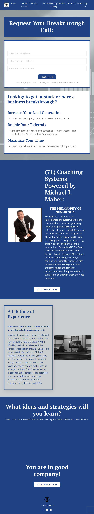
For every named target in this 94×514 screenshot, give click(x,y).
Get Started (47, 77)
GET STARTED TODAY (47, 289)
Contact (71, 3)
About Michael (24, 5)
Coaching (34, 3)
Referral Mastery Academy (50, 5)
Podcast (62, 3)
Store (79, 3)
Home (13, 3)
